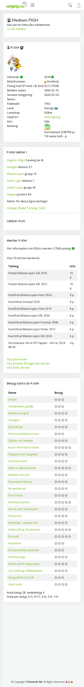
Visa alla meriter (17, 359)
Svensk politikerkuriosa (23, 434)
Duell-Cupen (15, 187)
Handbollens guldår (21, 406)
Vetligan (12, 167)
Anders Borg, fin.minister (24, 529)
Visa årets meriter (18, 367)
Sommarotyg (16, 557)
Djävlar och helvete (20, 440)
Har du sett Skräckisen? (23, 509)
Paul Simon (15, 495)
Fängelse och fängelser (23, 454)
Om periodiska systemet (23, 550)
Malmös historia (18, 475)
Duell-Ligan (14, 181)
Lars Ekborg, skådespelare (25, 571)
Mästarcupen (15, 174)
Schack (12, 399)
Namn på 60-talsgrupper (24, 564)
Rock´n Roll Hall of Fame (23, 447)
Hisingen (14, 420)
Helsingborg (52, 117)
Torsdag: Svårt (36, 208)
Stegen (11, 194)
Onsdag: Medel (16, 208)
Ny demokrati (17, 488)
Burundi (13, 536)
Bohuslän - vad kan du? (23, 523)
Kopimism (14, 543)
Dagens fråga (16, 160)
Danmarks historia (20, 482)
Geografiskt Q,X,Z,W (21, 577)
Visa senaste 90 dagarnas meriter (28, 363)
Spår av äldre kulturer (22, 468)
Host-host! (15, 584)
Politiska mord (17, 461)
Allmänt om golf (18, 413)
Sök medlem (16, 29)
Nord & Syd (15, 427)
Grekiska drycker (19, 502)
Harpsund (14, 516)
